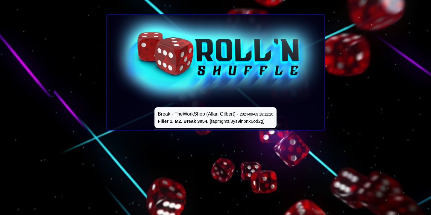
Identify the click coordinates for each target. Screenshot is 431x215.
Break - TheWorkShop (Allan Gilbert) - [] (215, 117)
